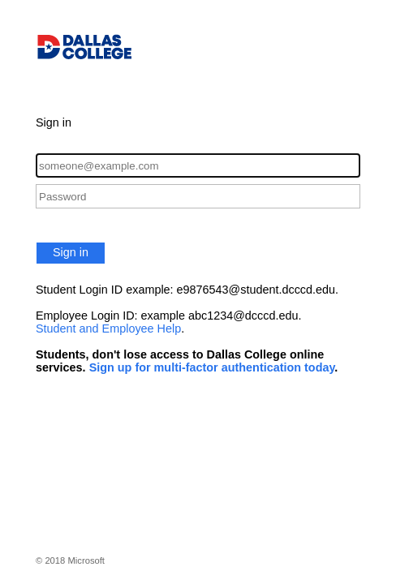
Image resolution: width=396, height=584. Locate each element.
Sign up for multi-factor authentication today (212, 367)
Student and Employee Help (108, 328)
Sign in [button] (70, 252)
